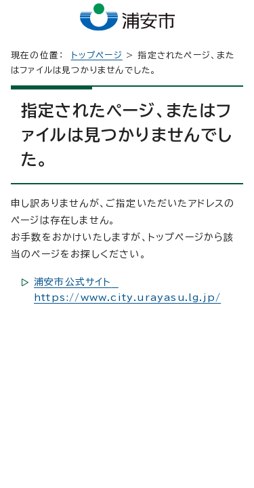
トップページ (97, 55)
